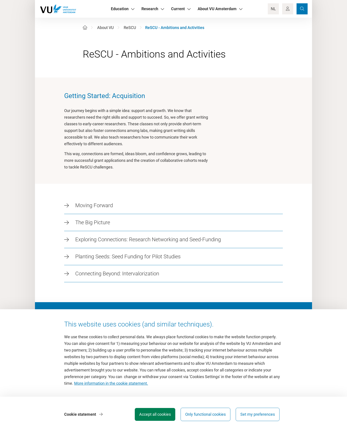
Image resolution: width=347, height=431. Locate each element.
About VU (105, 27)
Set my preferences (257, 414)
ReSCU (130, 27)
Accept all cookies (155, 414)
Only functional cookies (205, 414)
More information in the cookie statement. (111, 383)
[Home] (85, 27)
